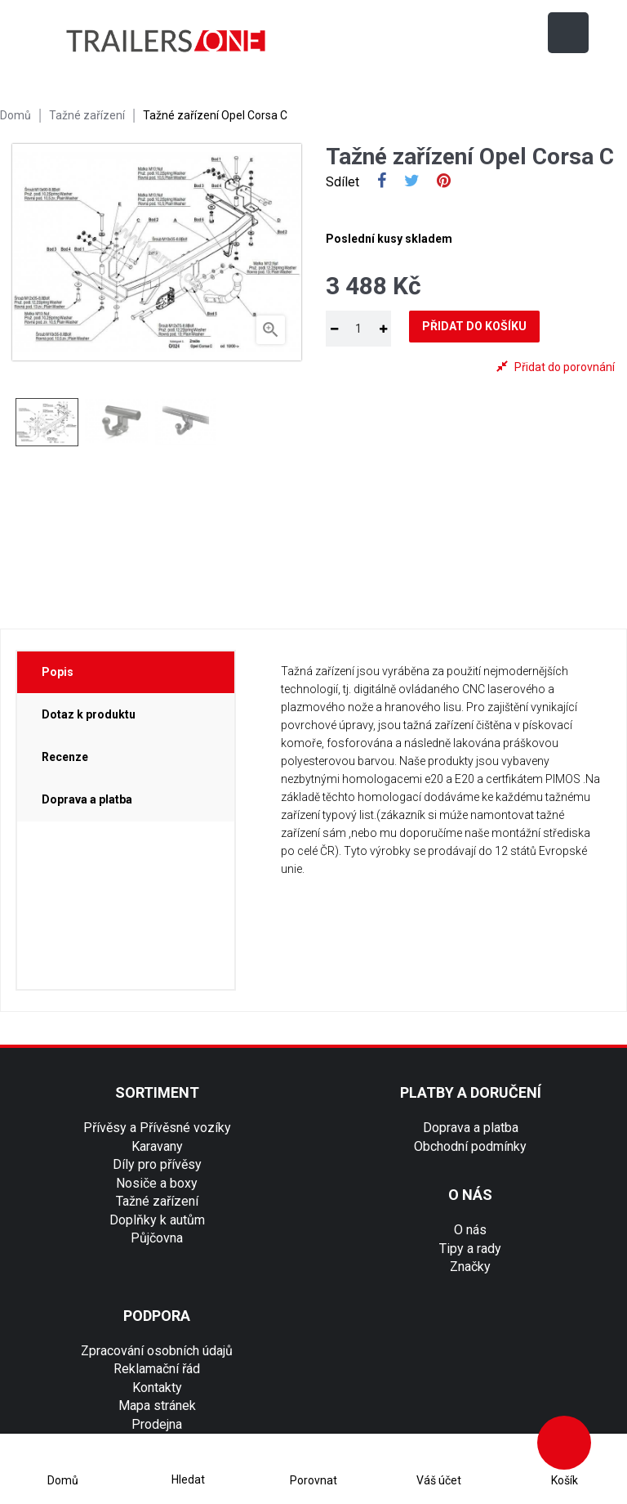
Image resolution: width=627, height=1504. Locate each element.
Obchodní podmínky (470, 1146)
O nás (470, 1230)
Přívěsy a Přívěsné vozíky (157, 1127)
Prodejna (156, 1424)
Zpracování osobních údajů (157, 1351)
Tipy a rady (470, 1248)
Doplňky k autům (157, 1220)
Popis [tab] (57, 671)
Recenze (65, 756)
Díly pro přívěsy (157, 1164)
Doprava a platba (470, 1127)
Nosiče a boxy (157, 1183)
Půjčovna (157, 1238)
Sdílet (381, 182)
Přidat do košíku (474, 326)
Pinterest (444, 182)
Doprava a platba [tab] (87, 799)
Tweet (412, 182)
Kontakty (157, 1387)
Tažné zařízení (157, 1201)
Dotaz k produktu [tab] (89, 714)
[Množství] (358, 329)
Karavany (157, 1146)
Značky (470, 1266)
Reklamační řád (156, 1368)
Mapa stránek (157, 1405)
